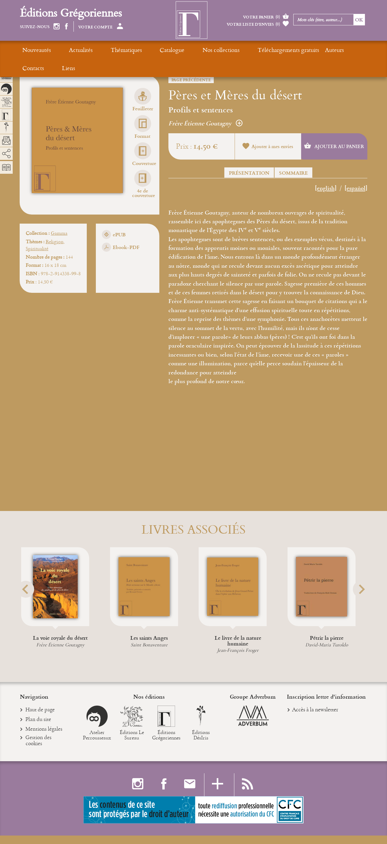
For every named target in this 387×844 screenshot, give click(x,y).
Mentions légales (44, 738)
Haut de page (40, 718)
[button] (27, 603)
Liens (323, 49)
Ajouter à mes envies (268, 147)
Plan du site (38, 728)
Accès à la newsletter (315, 717)
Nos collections (172, 49)
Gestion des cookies (38, 749)
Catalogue (136, 49)
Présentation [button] (249, 172)
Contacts (300, 49)
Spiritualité (37, 248)
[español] (356, 188)
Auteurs (274, 49)
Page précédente (191, 79)
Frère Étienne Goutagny (205, 123)
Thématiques (102, 49)
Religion (54, 241)
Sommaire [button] (293, 172)
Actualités (68, 49)
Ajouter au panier (334, 146)
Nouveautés (36, 49)
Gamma (59, 233)
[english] (326, 188)
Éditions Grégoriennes (71, 12)
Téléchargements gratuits (228, 49)
